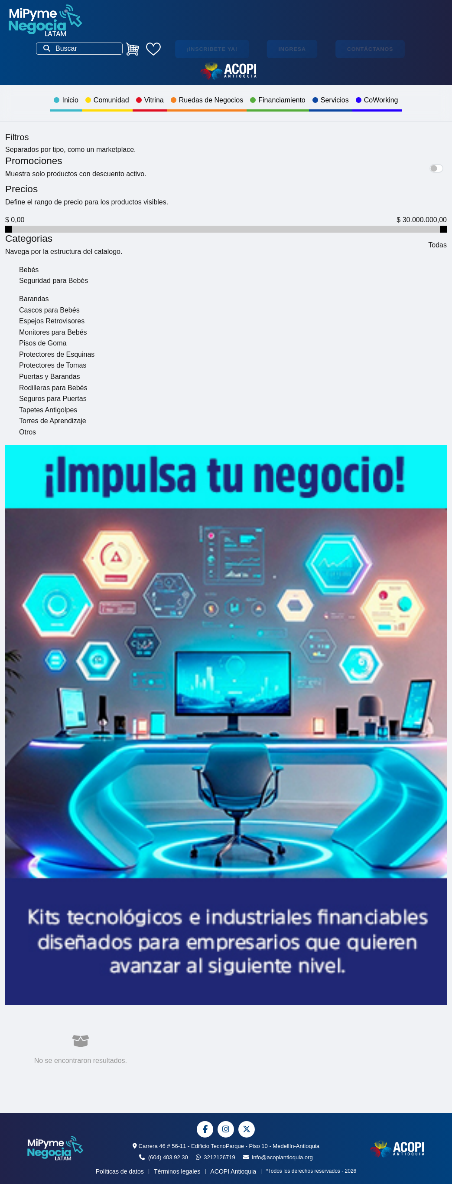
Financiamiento (278, 100)
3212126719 (215, 1157)
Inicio (66, 100)
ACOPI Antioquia (233, 1171)
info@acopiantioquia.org (278, 1157)
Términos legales (177, 1171)
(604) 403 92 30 (163, 1157)
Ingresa (292, 49)
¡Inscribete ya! (212, 49)
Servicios (330, 100)
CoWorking (377, 100)
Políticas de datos (120, 1171)
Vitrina (150, 100)
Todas (437, 245)
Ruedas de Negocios (207, 100)
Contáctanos (370, 49)
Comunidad (107, 100)
